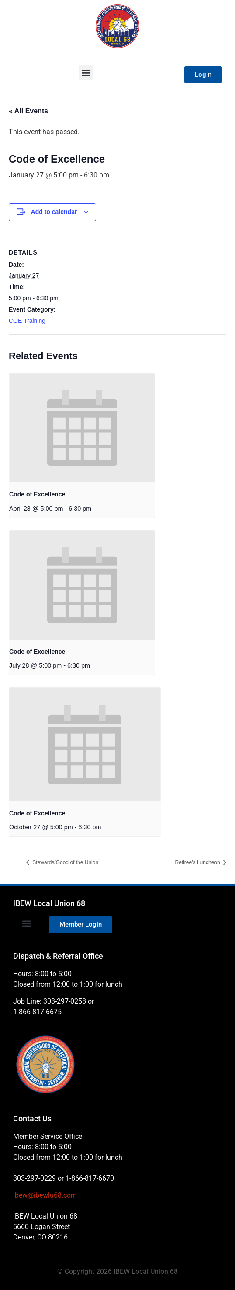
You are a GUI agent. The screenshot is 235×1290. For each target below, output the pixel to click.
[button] (86, 72)
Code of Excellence (37, 494)
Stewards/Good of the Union (64, 862)
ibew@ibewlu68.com (45, 1195)
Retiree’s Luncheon (198, 862)
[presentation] (82, 428)
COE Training (27, 320)
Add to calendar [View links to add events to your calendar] (54, 211)
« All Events (28, 111)
